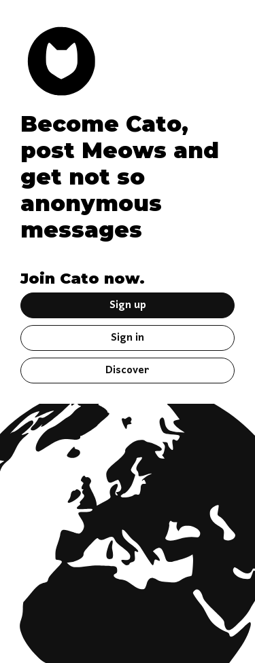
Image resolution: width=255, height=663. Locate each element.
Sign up (127, 305)
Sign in (127, 337)
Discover (127, 370)
